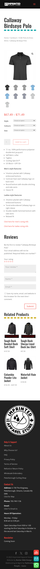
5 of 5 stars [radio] (12, 261)
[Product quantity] (7, 142)
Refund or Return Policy (13, 468)
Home (6, 38)
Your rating (8, 259)
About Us (8, 445)
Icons (24, 566)
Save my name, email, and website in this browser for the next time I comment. (20, 296)
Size (5, 131)
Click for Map (9, 496)
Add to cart (20, 142)
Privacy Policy (9, 459)
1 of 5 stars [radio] (5, 261)
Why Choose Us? (10, 450)
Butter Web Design (24, 560)
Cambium (13, 38)
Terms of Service (10, 464)
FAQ (5, 455)
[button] (32, 54)
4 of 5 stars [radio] (10, 261)
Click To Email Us (10, 509)
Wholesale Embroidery (13, 473)
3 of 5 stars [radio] (8, 261)
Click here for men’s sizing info (16, 221)
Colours (7, 126)
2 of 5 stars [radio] (6, 261)
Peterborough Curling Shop (15, 478)
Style (6, 121)
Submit (30, 306)
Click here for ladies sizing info (16, 226)
